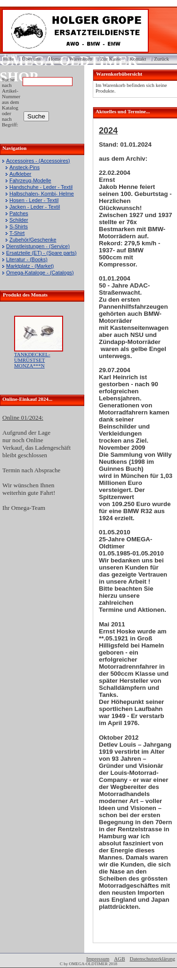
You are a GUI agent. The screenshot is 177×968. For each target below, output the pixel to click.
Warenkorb (80, 59)
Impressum (97, 958)
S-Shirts (18, 226)
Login (7, 55)
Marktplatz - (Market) (30, 266)
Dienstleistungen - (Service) (38, 246)
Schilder (18, 220)
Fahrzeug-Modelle (30, 180)
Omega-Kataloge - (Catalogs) (40, 272)
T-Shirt (16, 233)
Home (54, 59)
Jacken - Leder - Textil (34, 207)
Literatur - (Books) (27, 259)
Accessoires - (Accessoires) (38, 161)
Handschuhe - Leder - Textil (40, 187)
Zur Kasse (110, 59)
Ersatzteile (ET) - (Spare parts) (41, 253)
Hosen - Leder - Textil (33, 200)
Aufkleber (20, 174)
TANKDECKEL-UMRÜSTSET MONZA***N (32, 359)
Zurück (161, 59)
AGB (119, 958)
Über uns (31, 59)
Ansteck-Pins (24, 167)
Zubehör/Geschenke (32, 239)
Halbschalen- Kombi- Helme (41, 193)
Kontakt (137, 59)
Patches (18, 213)
